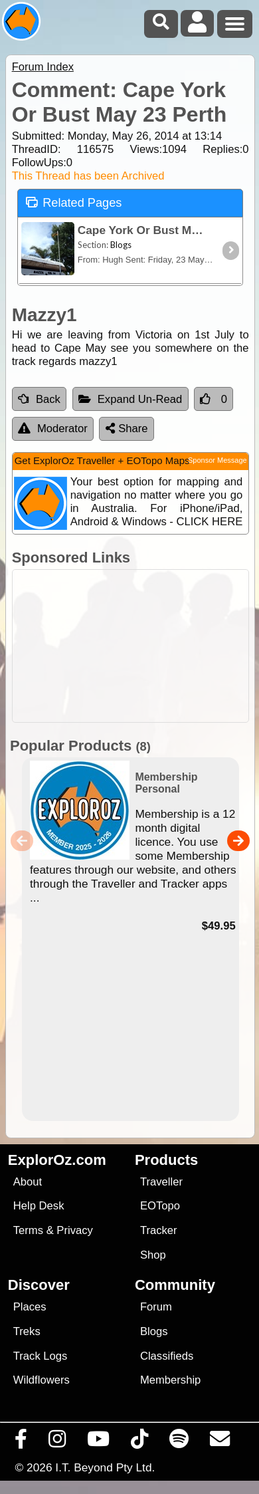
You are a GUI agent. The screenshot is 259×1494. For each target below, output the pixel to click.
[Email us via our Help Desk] (220, 1442)
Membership (170, 1380)
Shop (153, 1255)
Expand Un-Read (130, 399)
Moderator (53, 428)
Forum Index (43, 67)
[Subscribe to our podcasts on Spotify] (179, 1442)
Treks (27, 1331)
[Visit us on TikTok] (139, 1442)
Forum (156, 1307)
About (27, 1182)
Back (39, 399)
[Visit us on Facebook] (21, 1442)
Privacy (74, 1230)
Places (29, 1307)
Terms (28, 1230)
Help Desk (38, 1205)
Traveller (161, 1182)
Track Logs (40, 1356)
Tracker (158, 1230)
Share (127, 428)
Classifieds (166, 1356)
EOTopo (160, 1205)
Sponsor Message (217, 460)
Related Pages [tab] (74, 201)
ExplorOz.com (57, 1160)
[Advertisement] (136, 646)
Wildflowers (41, 1380)
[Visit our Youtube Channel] (98, 1442)
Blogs (154, 1331)
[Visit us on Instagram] (57, 1442)
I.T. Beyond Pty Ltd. (105, 1467)
